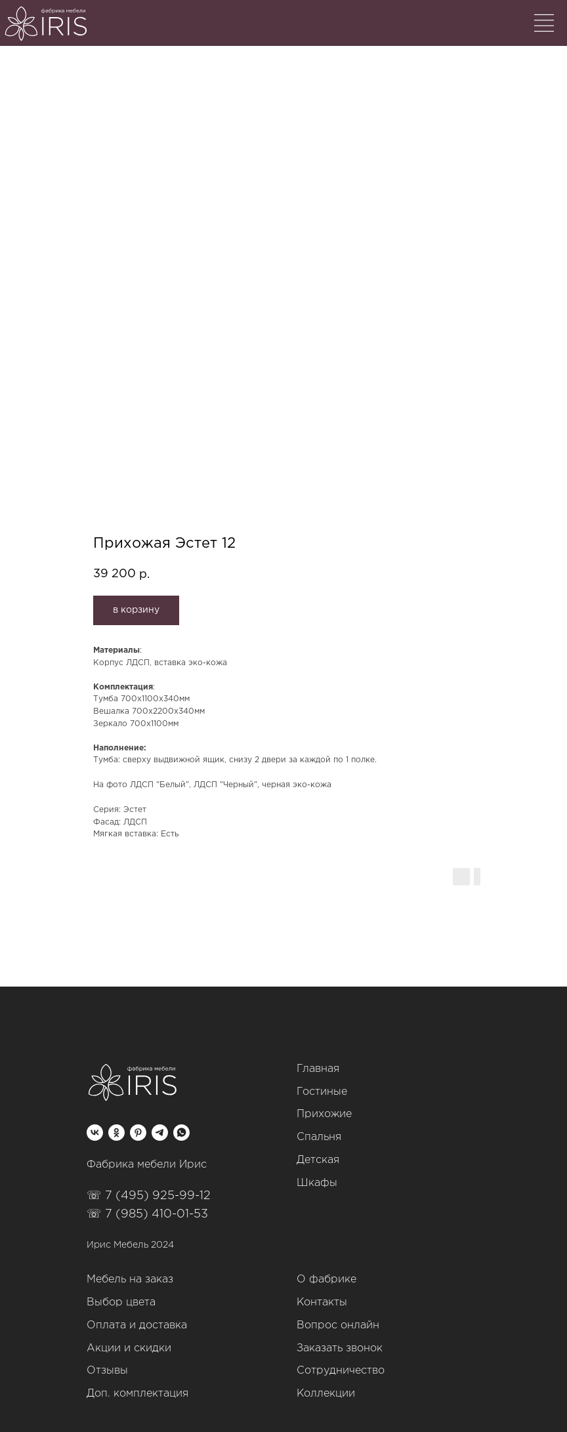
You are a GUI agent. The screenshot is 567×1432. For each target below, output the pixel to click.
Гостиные (322, 1092)
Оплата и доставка (137, 1325)
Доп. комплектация (137, 1394)
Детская (318, 1160)
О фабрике (326, 1279)
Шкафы (317, 1183)
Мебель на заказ (130, 1279)
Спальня (319, 1137)
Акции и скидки (129, 1348)
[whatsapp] (181, 1132)
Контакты (322, 1302)
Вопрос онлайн (338, 1325)
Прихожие (324, 1114)
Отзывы (107, 1371)
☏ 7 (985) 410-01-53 (147, 1214)
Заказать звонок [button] (340, 1348)
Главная (318, 1069)
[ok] (116, 1132)
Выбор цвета (121, 1302)
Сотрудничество (341, 1371)
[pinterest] (138, 1132)
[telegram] (160, 1132)
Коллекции (326, 1394)
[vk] (95, 1132)
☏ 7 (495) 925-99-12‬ (149, 1196)
